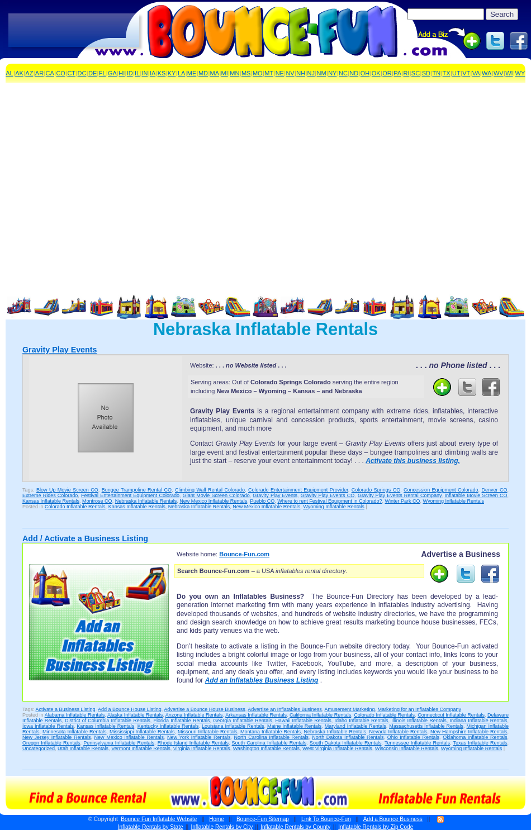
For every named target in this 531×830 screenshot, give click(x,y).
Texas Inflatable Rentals (480, 743)
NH (300, 73)
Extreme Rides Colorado (50, 495)
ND (353, 73)
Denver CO (495, 490)
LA (181, 73)
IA (152, 73)
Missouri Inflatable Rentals (208, 731)
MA (215, 73)
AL (9, 73)
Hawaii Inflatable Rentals (303, 720)
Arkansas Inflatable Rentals (256, 715)
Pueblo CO (262, 501)
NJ (311, 73)
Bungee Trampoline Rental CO (137, 490)
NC (343, 73)
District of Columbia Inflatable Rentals (107, 720)
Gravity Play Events (59, 349)
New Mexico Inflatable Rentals (213, 501)
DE (92, 73)
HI (121, 73)
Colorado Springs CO (376, 490)
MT (268, 73)
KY (172, 73)
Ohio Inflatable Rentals (413, 737)
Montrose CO (97, 501)
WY (520, 73)
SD (426, 73)
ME (192, 73)
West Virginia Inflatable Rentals (337, 748)
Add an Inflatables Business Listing (262, 680)
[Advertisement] (73, 30)
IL (137, 73)
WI (509, 73)
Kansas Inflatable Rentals (50, 501)
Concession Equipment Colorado (441, 490)
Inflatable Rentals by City (222, 827)
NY (332, 73)
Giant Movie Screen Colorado (216, 495)
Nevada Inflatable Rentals (398, 731)
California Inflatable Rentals (320, 715)
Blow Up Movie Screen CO (67, 490)
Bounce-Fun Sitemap (262, 819)
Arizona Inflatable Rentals (194, 715)
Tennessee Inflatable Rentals (417, 743)
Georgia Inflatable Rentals (242, 720)
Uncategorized (38, 748)
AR (39, 73)
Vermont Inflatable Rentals (140, 748)
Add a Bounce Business (393, 819)
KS (162, 73)
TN (436, 73)
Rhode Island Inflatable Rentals (193, 743)
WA (486, 73)
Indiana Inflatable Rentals (478, 720)
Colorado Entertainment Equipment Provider (298, 490)
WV (499, 73)
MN (234, 73)
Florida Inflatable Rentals (182, 720)
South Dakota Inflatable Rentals (346, 743)
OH (365, 73)
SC (415, 73)
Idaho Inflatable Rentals (361, 720)
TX (447, 73)
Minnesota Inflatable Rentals (74, 731)
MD (203, 73)
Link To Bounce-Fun (326, 819)
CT (71, 73)
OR (387, 73)
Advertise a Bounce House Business (204, 709)
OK (376, 73)
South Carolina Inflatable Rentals (269, 743)
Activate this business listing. (413, 461)
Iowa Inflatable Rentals (48, 726)
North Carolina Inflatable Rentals (271, 737)
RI (406, 73)
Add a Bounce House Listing (130, 709)
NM (321, 73)
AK (19, 73)
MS (246, 73)
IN (145, 73)
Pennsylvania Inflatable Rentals (118, 743)
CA (50, 73)
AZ (29, 73)
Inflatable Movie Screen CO (476, 495)
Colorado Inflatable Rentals (75, 506)
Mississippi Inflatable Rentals (142, 731)
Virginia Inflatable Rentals (201, 748)
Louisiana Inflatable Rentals (233, 726)
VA (476, 73)
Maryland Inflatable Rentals (355, 726)
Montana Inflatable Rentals (270, 731)
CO (60, 73)
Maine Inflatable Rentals (294, 726)
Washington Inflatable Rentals (266, 748)
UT (456, 73)
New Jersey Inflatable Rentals (56, 737)
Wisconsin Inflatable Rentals (406, 748)
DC (82, 73)
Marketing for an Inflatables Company (419, 709)
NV (290, 73)
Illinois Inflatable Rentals (418, 720)
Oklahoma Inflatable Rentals (475, 737)
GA (112, 73)
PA (397, 73)
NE (280, 73)
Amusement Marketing (349, 709)
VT (466, 73)
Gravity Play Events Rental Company (400, 495)
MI (224, 73)
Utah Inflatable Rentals (83, 748)
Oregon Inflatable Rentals (51, 743)
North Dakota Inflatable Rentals (347, 737)
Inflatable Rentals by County (295, 827)
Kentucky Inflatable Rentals (168, 726)
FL (102, 73)
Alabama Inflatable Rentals (75, 715)
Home (216, 819)
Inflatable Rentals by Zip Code (375, 827)
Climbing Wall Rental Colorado (210, 490)
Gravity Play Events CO (327, 495)
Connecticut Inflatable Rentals (451, 715)
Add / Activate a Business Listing (85, 538)
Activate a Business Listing (66, 709)
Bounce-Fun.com (244, 554)
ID (130, 73)
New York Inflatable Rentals (198, 737)
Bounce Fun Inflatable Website (159, 819)
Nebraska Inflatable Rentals (146, 501)
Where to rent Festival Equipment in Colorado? (329, 501)
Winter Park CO (402, 501)
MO (258, 73)
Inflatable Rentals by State (150, 827)
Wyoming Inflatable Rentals (453, 501)
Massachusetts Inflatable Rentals (426, 726)
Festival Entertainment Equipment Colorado (130, 495)
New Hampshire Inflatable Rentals (468, 731)
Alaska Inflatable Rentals (135, 715)
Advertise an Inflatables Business (285, 709)
